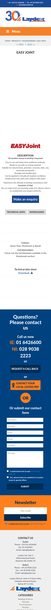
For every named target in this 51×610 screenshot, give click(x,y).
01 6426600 (25, 319)
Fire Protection (25, 581)
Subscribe (25, 494)
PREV (20, 44)
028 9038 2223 (25, 329)
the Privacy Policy (36, 500)
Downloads (37, 189)
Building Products (25, 576)
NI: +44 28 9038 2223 (35, 2)
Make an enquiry (25, 176)
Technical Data (16, 189)
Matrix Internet (36, 607)
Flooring (25, 579)
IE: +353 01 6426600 (15, 2)
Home (7, 41)
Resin (25, 589)
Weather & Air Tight (25, 587)
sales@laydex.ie (24, 5)
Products (16, 41)
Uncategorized (28, 41)
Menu (13, 31)
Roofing (25, 584)
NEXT (31, 44)
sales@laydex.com (28, 550)
